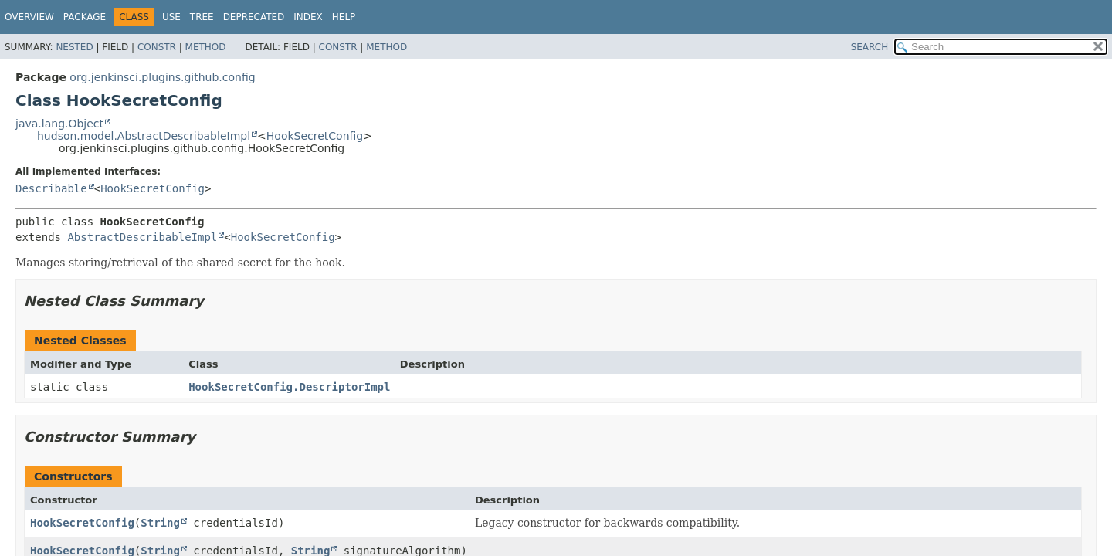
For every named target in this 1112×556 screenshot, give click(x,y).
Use (171, 17)
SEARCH (870, 47)
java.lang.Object (59, 123)
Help (344, 17)
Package (84, 17)
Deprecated (254, 17)
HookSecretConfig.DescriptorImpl (289, 387)
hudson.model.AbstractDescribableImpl (143, 136)
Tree (202, 17)
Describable (51, 188)
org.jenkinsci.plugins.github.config (162, 77)
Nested (74, 47)
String (160, 523)
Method (205, 47)
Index (308, 17)
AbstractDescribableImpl (142, 237)
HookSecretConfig (314, 136)
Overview (29, 17)
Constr (156, 47)
